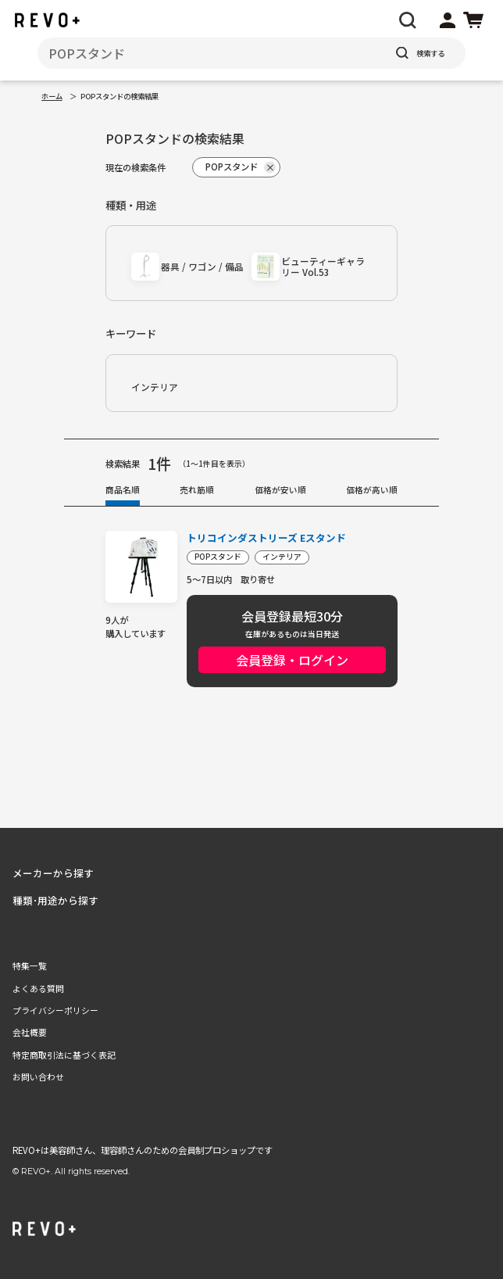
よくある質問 (38, 988)
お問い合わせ (38, 1076)
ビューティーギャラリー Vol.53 (323, 266)
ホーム (51, 96)
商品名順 (122, 489)
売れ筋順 (197, 489)
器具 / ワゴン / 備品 (202, 266)
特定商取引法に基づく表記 (64, 1054)
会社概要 (29, 1032)
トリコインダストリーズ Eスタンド (266, 537)
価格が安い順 (280, 489)
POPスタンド (217, 556)
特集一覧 (29, 965)
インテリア (154, 387)
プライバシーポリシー (55, 1010)
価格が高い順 (372, 489)
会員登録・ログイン (292, 659)
